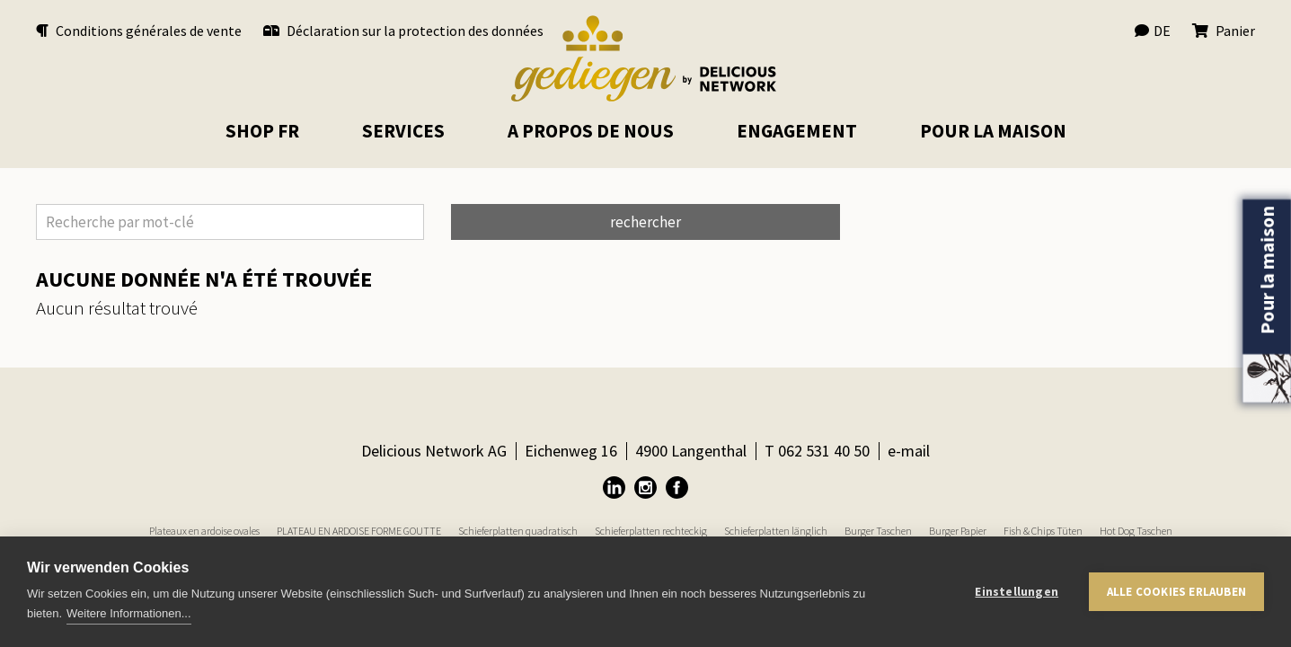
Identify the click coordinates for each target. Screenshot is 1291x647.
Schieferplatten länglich (775, 530)
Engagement (797, 130)
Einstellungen (1016, 591)
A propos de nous (591, 130)
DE (1153, 31)
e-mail (909, 450)
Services (403, 130)
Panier (1223, 31)
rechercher (645, 222)
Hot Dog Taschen (1136, 530)
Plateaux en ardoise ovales (204, 530)
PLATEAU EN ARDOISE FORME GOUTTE (359, 530)
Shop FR (262, 130)
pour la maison (993, 130)
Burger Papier (957, 530)
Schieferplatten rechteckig (651, 530)
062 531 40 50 (824, 450)
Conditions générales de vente (139, 31)
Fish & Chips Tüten (1043, 530)
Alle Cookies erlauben (1176, 591)
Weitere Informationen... (128, 613)
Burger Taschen (878, 530)
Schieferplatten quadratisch (518, 530)
